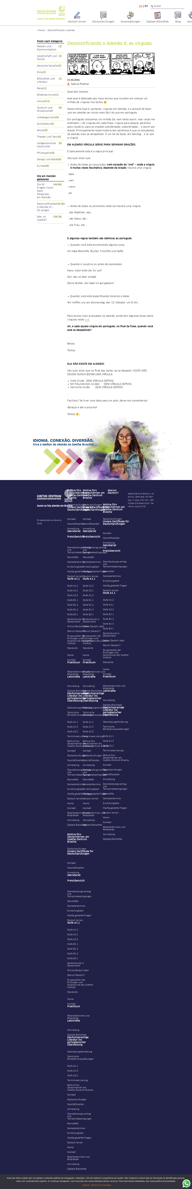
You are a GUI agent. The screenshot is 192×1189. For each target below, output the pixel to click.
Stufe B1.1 (72, 600)
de (140, 6)
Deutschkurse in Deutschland (75, 620)
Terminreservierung (77, 736)
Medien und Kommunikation (49, 48)
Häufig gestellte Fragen (79, 572)
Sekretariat (73, 531)
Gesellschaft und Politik (49, 58)
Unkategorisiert (48, 117)
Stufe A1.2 (72, 586)
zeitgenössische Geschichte (49, 145)
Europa (43, 166)
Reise (42, 88)
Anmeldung (73, 529)
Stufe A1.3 (72, 727)
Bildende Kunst (48, 95)
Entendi (85, 1185)
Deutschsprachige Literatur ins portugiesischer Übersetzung (77, 697)
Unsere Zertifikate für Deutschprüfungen (80, 508)
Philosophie (46, 153)
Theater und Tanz (49, 137)
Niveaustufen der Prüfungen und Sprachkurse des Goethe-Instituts (80, 640)
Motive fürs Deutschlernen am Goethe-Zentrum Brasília (78, 494)
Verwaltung (73, 686)
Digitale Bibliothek (76, 691)
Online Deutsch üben (78, 626)
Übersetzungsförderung (79, 708)
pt (146, 6)
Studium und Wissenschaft (49, 109)
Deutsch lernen (75, 576)
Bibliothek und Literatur (49, 80)
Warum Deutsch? (76, 631)
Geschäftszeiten (75, 524)
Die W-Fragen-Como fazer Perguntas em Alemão (49, 191)
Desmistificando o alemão (61, 30)
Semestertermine (76, 562)
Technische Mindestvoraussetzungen (80, 714)
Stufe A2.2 (72, 595)
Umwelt (43, 101)
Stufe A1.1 (73, 579)
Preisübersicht (76, 537)
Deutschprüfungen (76, 505)
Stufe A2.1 (72, 591)
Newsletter (73, 557)
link (87, 319)
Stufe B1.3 (72, 610)
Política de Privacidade (101, 1185)
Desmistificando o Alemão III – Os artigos (50, 207)
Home (41, 30)
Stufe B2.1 (72, 614)
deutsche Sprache (49, 65)
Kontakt (71, 519)
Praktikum (73, 662)
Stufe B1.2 (72, 605)
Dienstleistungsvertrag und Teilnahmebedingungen (79, 550)
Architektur (45, 124)
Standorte (72, 648)
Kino (41, 72)
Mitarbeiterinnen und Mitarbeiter (78, 673)
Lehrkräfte (73, 677)
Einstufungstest (75, 567)
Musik (42, 130)
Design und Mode (49, 159)
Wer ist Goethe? (49, 218)
